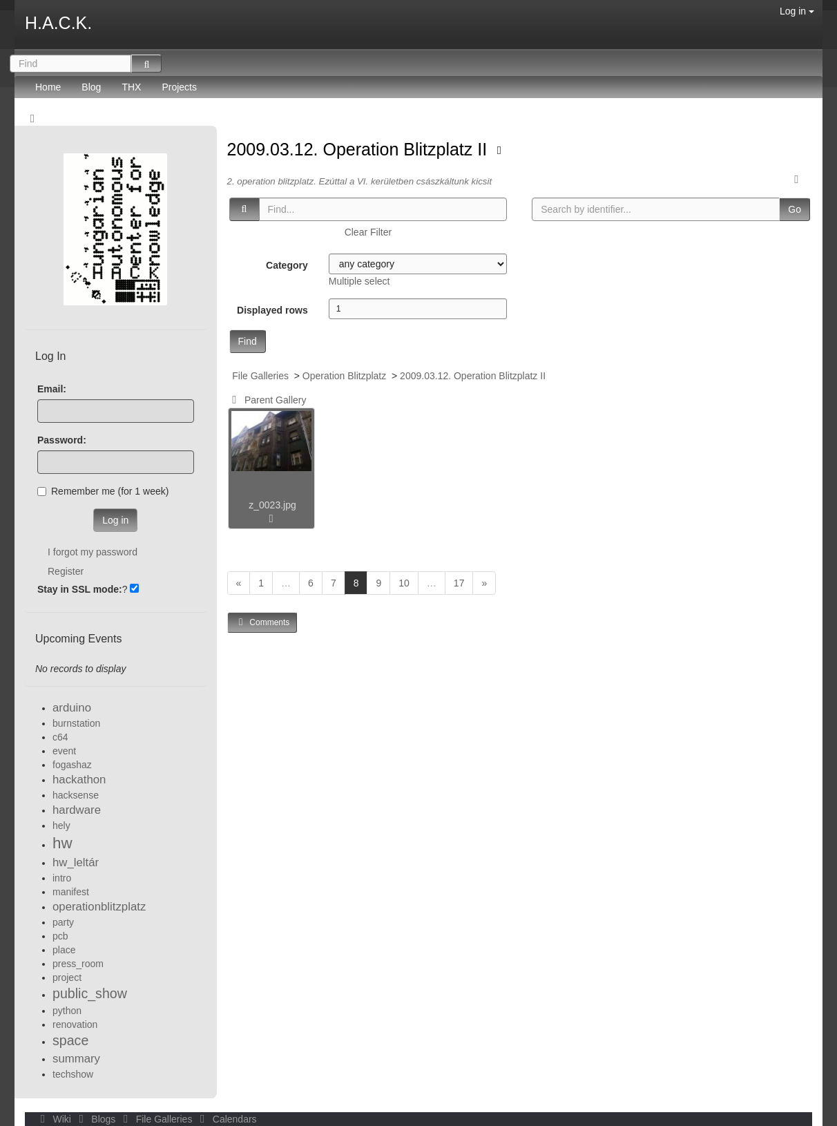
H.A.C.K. (58, 22)
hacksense (75, 795)
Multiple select (359, 281)
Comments (262, 622)
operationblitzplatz (99, 906)
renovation (74, 1024)
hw (62, 843)
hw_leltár (75, 862)
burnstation (76, 723)
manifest (70, 891)
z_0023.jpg (272, 504)
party (63, 922)
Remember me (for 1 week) (103, 491)
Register (66, 571)
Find (247, 341)
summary (76, 1058)
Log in (797, 11)
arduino (71, 707)
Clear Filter (368, 232)
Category (287, 265)
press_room (78, 963)
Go (794, 209)
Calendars (225, 1119)
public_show (89, 993)
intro (61, 878)
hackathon (79, 779)
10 (404, 583)
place (63, 949)
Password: (61, 440)
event (64, 750)
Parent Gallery (267, 399)
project (66, 977)
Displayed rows (272, 310)
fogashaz (72, 764)
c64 (60, 737)
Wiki (54, 1119)
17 (459, 583)
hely (61, 825)
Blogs (96, 1119)
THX (131, 87)
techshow (72, 1074)
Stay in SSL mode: (79, 589)
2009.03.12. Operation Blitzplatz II (359, 149)
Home (48, 87)
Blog (91, 87)
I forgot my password (92, 551)
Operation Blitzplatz (344, 375)
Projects (179, 87)
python (66, 1010)
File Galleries (260, 375)
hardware (76, 810)
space (70, 1040)
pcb (60, 936)
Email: (51, 388)
